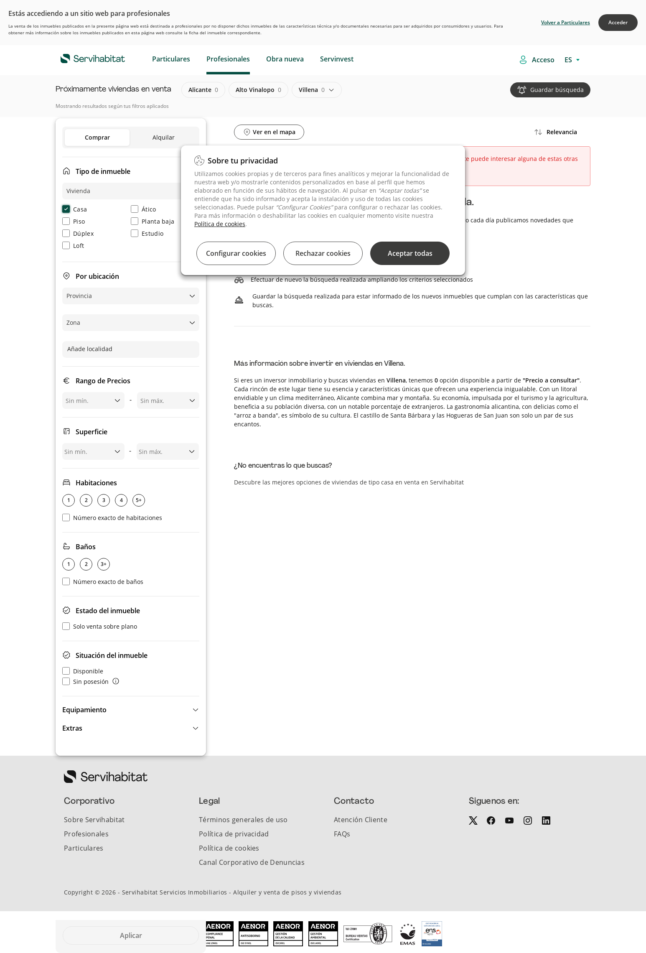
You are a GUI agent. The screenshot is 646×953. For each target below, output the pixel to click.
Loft (73, 246)
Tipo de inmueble (103, 171)
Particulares (171, 59)
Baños (86, 546)
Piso (73, 221)
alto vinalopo (258, 90)
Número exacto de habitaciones (112, 518)
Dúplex (78, 233)
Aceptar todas (410, 253)
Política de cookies (219, 224)
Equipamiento (84, 709)
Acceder (618, 22)
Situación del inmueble (112, 655)
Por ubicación (97, 276)
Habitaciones (96, 482)
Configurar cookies (236, 253)
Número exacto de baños (102, 582)
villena (312, 90)
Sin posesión (85, 681)
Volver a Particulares (565, 22)
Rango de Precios (103, 380)
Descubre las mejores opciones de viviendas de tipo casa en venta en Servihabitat (349, 482)
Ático (143, 209)
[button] (130, 710)
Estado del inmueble (108, 610)
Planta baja (152, 221)
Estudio (147, 233)
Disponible (82, 671)
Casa (74, 209)
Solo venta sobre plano (99, 626)
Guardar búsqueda (557, 90)
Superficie (91, 431)
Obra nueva (285, 59)
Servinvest (337, 59)
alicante (203, 90)
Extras (72, 728)
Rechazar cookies (323, 253)
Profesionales (228, 59)
